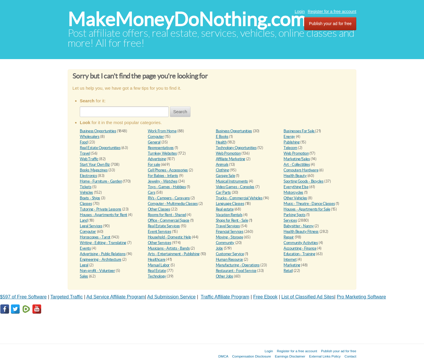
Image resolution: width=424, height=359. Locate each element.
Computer (156, 136)
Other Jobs (224, 276)
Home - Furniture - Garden (101, 181)
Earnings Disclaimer (290, 356)
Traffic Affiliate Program (225, 296)
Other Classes (159, 209)
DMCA (223, 356)
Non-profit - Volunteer (97, 270)
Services (290, 220)
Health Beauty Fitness (301, 231)
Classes (86, 203)
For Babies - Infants (163, 175)
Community (225, 243)
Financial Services (230, 231)
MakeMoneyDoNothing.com (187, 19)
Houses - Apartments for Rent (103, 215)
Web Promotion (228, 153)
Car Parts (223, 192)
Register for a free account (332, 11)
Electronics (88, 175)
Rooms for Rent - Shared (167, 215)
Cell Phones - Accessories (168, 170)
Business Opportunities (98, 131)
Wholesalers (90, 136)
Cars (151, 192)
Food (83, 142)
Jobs (219, 248)
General (154, 142)
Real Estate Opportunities (100, 148)
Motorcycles (293, 192)
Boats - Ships (90, 198)
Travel (85, 153)
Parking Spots (294, 215)
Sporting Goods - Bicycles (303, 181)
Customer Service (230, 254)
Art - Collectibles (297, 164)
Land (83, 220)
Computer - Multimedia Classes (173, 203)
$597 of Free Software (23, 296)
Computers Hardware (301, 170)
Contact (350, 356)
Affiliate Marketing (231, 159)
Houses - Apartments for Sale (307, 209)
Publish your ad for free (330, 23)
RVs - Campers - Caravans (169, 198)
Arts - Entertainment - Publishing (174, 254)
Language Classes (230, 203)
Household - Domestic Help (169, 237)
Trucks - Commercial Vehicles (239, 198)
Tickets (85, 187)
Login (300, 11)
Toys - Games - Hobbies (167, 187)
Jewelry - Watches (162, 181)
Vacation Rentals (229, 215)
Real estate (225, 209)
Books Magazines (93, 170)
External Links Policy (325, 356)
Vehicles (86, 192)
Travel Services (228, 226)
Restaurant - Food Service (236, 270)
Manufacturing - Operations (238, 265)
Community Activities (301, 243)
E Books (222, 136)
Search (180, 111)
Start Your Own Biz (95, 164)
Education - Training (299, 254)
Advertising (157, 159)
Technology (157, 276)
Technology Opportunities (236, 148)
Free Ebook (265, 296)
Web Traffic (89, 159)
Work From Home (162, 131)
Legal (84, 265)
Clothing (222, 170)
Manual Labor (159, 265)
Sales (84, 276)
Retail (288, 270)
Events (85, 248)
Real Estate (157, 270)
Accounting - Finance (300, 248)
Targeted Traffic (66, 296)
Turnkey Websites (162, 153)
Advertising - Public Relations (102, 254)
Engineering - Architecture (100, 259)
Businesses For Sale (299, 131)
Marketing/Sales (297, 159)
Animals (222, 164)
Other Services (159, 243)
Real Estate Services (164, 226)
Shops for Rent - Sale (232, 220)
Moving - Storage (229, 237)
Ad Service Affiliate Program (115, 296)
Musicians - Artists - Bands (169, 248)
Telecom (290, 148)
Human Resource (229, 259)
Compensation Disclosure (251, 356)
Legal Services (91, 226)
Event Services (159, 231)
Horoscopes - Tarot (95, 237)
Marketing (292, 265)
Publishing (291, 142)
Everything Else (296, 187)
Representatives (161, 148)
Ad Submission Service (171, 296)
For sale (154, 164)
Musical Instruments (232, 181)
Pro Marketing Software (361, 296)
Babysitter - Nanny (299, 226)
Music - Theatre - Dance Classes (309, 203)
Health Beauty (295, 175)
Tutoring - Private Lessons (100, 209)
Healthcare (156, 259)
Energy (289, 136)
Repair (289, 237)
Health (221, 142)
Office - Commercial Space (168, 220)
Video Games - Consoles (235, 187)
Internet (290, 259)
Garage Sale (225, 175)
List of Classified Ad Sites (307, 296)
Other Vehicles (295, 198)
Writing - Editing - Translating (103, 243)
